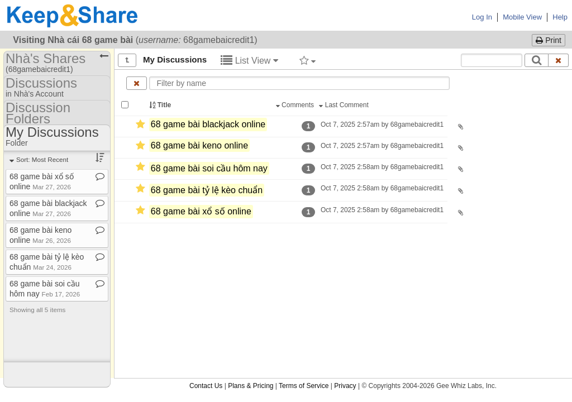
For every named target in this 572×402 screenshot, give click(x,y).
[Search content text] (491, 60)
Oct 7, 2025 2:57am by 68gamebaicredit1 (382, 124)
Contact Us (205, 386)
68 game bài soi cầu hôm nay (209, 168)
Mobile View (522, 17)
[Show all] (127, 60)
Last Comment (344, 105)
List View (249, 60)
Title (161, 105)
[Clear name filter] (136, 83)
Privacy (345, 386)
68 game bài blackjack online (208, 124)
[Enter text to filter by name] (299, 83)
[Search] (537, 60)
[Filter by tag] (307, 60)
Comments (296, 105)
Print (548, 40)
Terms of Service (303, 386)
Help (560, 17)
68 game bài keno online (199, 145)
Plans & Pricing (250, 386)
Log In (482, 17)
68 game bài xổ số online (201, 212)
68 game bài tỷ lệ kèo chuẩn (207, 190)
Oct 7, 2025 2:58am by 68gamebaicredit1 (382, 167)
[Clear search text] (559, 60)
